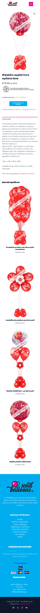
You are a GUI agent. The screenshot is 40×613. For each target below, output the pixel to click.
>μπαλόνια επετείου (26, 173)
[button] (34, 14)
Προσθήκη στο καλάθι (18, 103)
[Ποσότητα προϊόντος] (5, 103)
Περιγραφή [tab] (6, 119)
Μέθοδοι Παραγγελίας (20, 522)
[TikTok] (22, 608)
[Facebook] (13, 608)
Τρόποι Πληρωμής (20, 524)
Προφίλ (20, 519)
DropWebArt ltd (24, 604)
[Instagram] (18, 608)
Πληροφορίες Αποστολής (20, 527)
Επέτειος (33, 109)
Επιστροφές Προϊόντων (20, 529)
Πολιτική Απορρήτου (20, 532)
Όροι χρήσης (20, 534)
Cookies (20, 537)
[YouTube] (26, 608)
